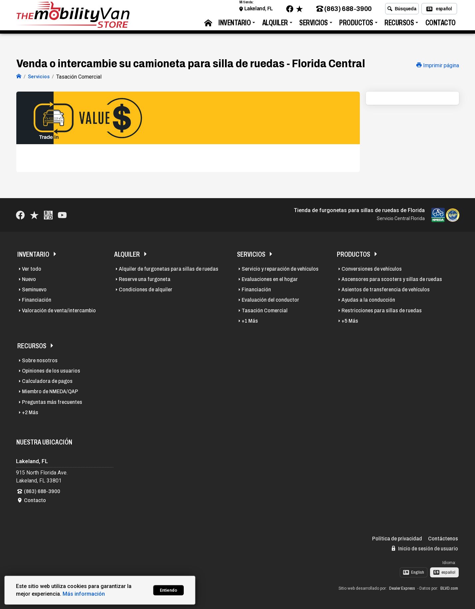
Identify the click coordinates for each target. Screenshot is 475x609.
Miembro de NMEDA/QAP (50, 391)
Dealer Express (402, 587)
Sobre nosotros (40, 359)
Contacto (440, 25)
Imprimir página (437, 65)
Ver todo (31, 268)
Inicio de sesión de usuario (425, 547)
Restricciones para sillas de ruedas (382, 309)
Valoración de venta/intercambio (59, 309)
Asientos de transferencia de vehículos (386, 289)
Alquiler (275, 25)
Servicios (313, 25)
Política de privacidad (397, 538)
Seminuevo (34, 289)
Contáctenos (443, 538)
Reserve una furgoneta (144, 278)
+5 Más (350, 320)
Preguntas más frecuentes (52, 401)
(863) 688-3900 (344, 11)
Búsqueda (401, 11)
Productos (356, 25)
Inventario (234, 25)
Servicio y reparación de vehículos (280, 268)
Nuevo (29, 278)
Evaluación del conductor (270, 299)
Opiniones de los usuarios (51, 370)
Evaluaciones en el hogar (270, 278)
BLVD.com (449, 587)
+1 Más (250, 320)
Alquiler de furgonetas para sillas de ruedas (168, 268)
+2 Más (30, 411)
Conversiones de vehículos (372, 268)
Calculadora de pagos (47, 380)
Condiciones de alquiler (145, 289)
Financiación (36, 299)
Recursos (399, 25)
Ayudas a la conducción (368, 299)
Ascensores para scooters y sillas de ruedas (392, 278)
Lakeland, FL (258, 11)
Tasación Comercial (265, 309)
